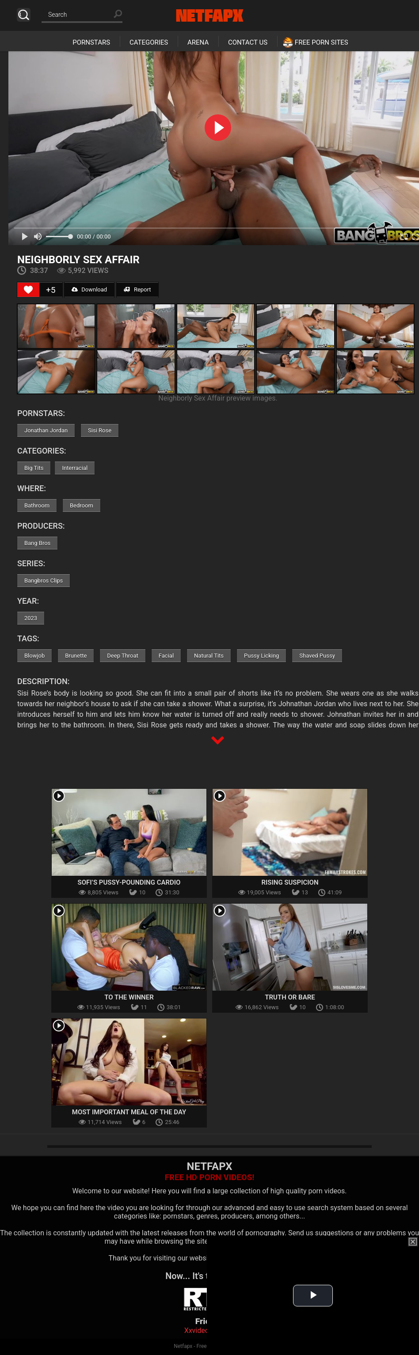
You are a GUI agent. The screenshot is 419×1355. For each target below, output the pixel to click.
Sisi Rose (99, 430)
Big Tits (33, 468)
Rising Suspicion (289, 882)
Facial (166, 655)
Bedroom (81, 505)
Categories (149, 42)
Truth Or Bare (290, 997)
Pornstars (91, 42)
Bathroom (37, 505)
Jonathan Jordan (46, 430)
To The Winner (128, 997)
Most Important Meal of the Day (129, 1112)
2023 (30, 618)
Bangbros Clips (43, 580)
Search (23, 15)
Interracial (75, 468)
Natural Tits (209, 655)
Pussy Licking (261, 655)
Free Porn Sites (321, 42)
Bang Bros (37, 543)
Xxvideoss (200, 1330)
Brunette (76, 655)
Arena (198, 42)
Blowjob (34, 655)
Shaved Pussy (317, 655)
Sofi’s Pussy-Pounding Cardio (129, 882)
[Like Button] (28, 290)
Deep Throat (122, 655)
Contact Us (247, 42)
